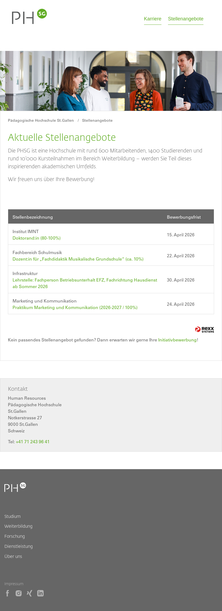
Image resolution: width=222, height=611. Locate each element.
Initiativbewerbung (177, 340)
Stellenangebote (185, 19)
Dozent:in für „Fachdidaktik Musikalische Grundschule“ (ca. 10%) (78, 259)
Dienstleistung (18, 546)
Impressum (13, 583)
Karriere (152, 19)
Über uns (13, 556)
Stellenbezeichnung (33, 217)
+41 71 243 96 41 (33, 441)
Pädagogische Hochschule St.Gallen (41, 120)
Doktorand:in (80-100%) (37, 238)
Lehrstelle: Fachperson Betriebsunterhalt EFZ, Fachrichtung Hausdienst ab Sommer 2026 (85, 283)
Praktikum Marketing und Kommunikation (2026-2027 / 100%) (75, 307)
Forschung (14, 536)
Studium (12, 516)
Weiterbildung (18, 526)
